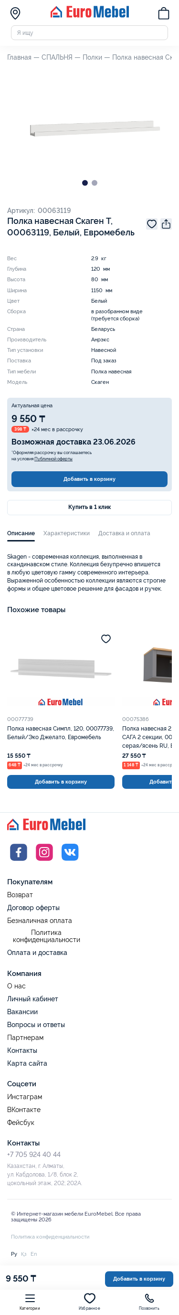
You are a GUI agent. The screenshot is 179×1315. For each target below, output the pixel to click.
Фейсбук (20, 1122)
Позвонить (149, 1302)
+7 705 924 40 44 (34, 1154)
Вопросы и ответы (36, 1025)
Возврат (20, 895)
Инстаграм (24, 1097)
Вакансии (22, 1012)
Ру (14, 1254)
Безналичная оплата (39, 920)
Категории (30, 1302)
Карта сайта (27, 1063)
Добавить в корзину (89, 479)
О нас (16, 986)
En (34, 1254)
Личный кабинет (32, 999)
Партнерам (25, 1037)
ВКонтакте (24, 1110)
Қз (24, 1254)
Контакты (22, 1050)
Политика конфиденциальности (46, 936)
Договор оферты (33, 908)
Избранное (89, 1302)
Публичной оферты (53, 458)
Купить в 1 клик (89, 507)
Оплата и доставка (37, 952)
